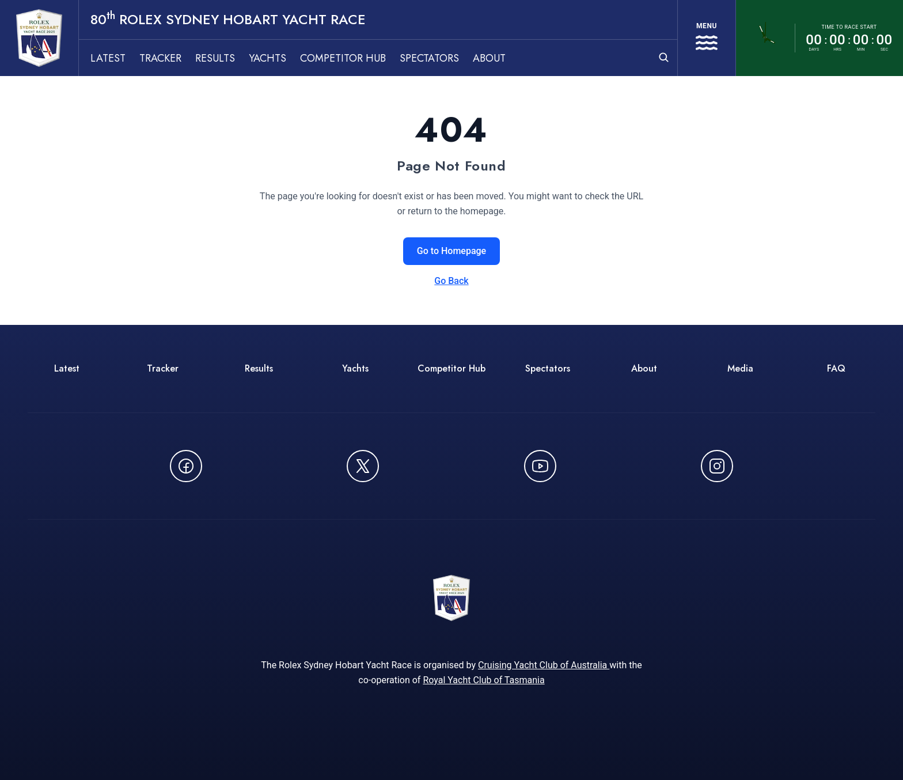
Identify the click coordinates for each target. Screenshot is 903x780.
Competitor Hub (343, 58)
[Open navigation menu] (706, 38)
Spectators (429, 58)
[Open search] (663, 57)
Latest (108, 58)
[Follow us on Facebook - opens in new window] (186, 466)
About (489, 58)
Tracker (160, 58)
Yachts (267, 58)
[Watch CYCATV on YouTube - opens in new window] (540, 466)
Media (740, 368)
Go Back (451, 280)
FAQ (836, 368)
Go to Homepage (451, 250)
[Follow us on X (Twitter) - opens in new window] (363, 466)
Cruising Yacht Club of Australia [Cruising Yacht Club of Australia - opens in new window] (543, 665)
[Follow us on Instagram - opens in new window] (717, 466)
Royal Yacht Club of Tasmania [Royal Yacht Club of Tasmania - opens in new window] (483, 680)
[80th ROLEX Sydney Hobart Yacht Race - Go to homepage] (39, 38)
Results (215, 58)
